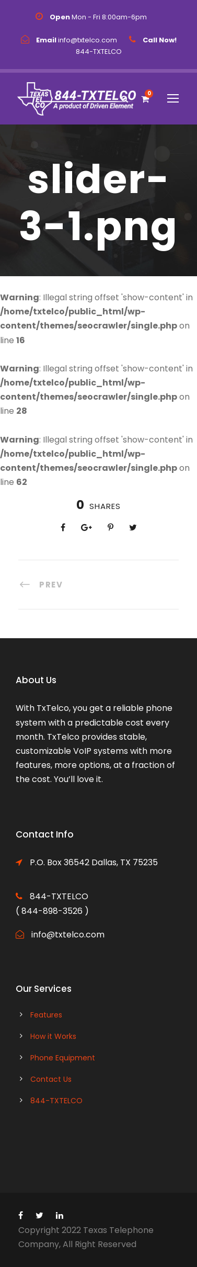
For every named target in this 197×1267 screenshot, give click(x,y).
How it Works (53, 1036)
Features (46, 1015)
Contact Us (51, 1079)
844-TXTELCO (56, 1100)
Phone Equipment (62, 1058)
